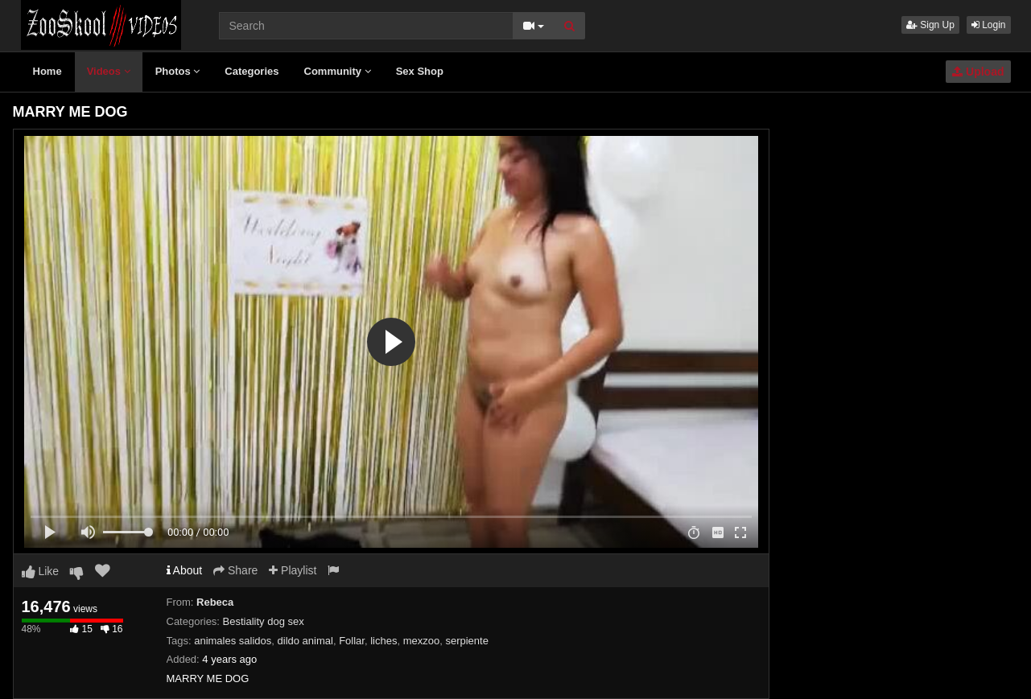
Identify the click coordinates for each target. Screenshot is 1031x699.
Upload (978, 71)
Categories (251, 71)
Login (988, 25)
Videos (108, 71)
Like (41, 571)
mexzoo (421, 641)
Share (235, 570)
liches (383, 641)
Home (47, 71)
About (185, 570)
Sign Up (930, 25)
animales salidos (232, 641)
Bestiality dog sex (263, 621)
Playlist (292, 570)
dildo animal (305, 641)
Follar (352, 641)
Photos (177, 71)
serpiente (466, 641)
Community (337, 71)
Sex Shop (419, 71)
